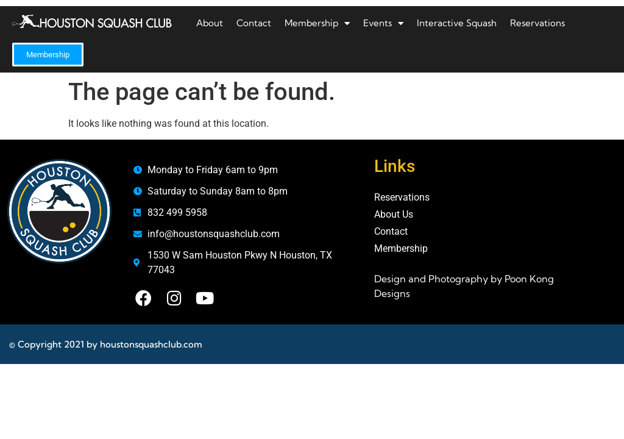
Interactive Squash (457, 23)
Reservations (537, 23)
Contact (253, 23)
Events (383, 23)
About (209, 23)
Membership (317, 23)
